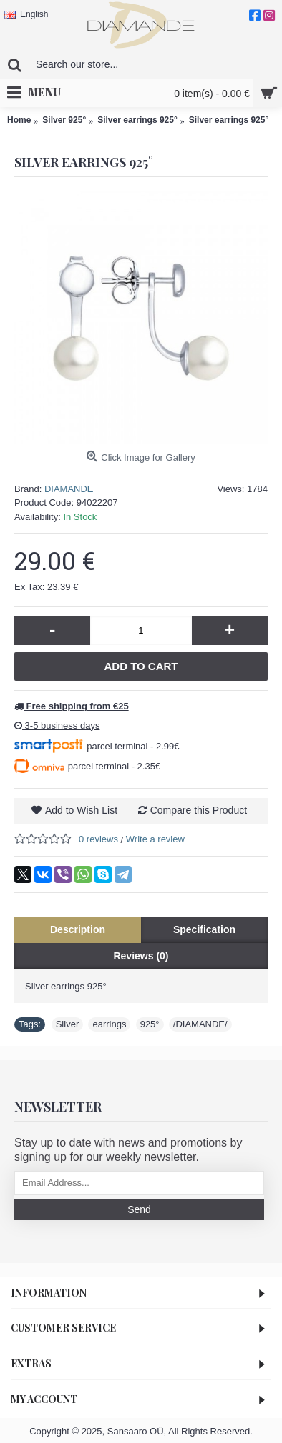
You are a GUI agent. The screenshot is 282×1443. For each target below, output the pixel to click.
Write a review (155, 839)
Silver (67, 1024)
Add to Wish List (81, 810)
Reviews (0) (140, 956)
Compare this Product (198, 810)
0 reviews (98, 839)
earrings (109, 1024)
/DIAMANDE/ (200, 1024)
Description (77, 929)
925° (150, 1024)
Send (139, 1209)
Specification (204, 929)
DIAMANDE (69, 489)
